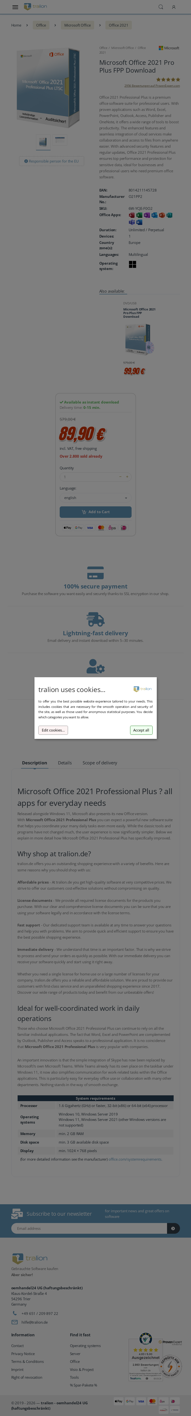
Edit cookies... (53, 730)
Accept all (141, 730)
